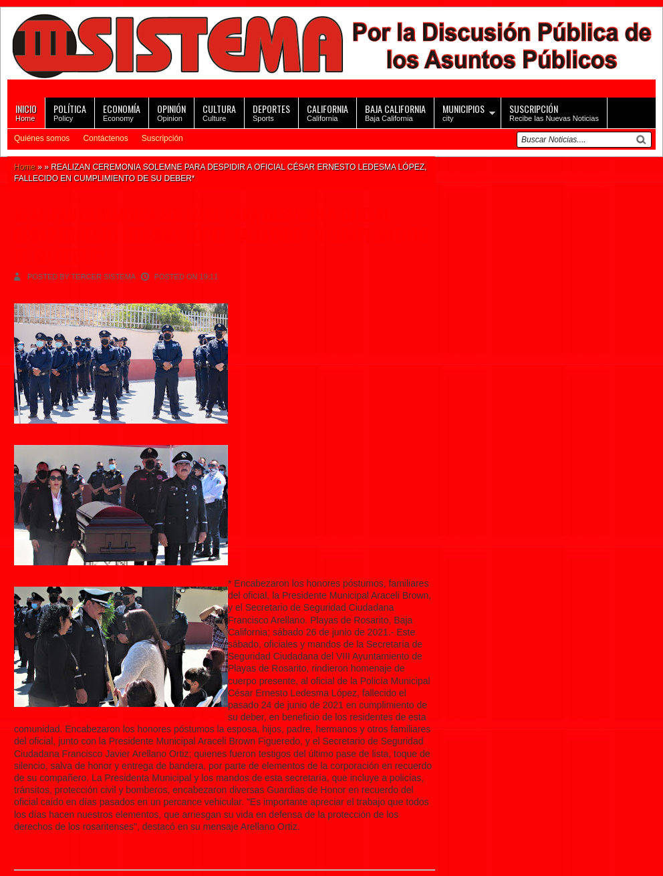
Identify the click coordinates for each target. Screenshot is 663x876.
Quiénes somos (42, 138)
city (463, 112)
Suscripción (162, 138)
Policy (69, 112)
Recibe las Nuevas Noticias (554, 112)
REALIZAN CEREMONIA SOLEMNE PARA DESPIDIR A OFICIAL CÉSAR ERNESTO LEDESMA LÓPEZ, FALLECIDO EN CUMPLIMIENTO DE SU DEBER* (221, 235)
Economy (121, 112)
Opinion (171, 112)
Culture (219, 112)
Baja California (395, 112)
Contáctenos (105, 138)
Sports (271, 112)
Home (26, 112)
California (327, 112)
